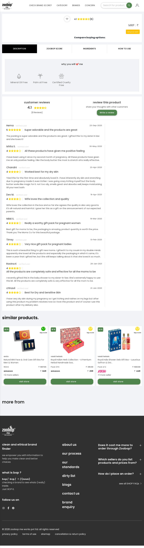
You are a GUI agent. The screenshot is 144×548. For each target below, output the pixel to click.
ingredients (89, 51)
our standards (70, 467)
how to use (124, 51)
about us (69, 447)
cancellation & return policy (70, 536)
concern (90, 7)
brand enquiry (68, 507)
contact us (70, 496)
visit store (24, 384)
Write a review (107, 115)
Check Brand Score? (40, 7)
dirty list (68, 478)
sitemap (45, 536)
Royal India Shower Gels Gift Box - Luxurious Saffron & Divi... (119, 363)
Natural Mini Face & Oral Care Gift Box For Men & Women (24, 363)
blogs (66, 487)
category (62, 7)
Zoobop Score (54, 51)
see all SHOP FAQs (130, 486)
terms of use (29, 536)
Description (19, 51)
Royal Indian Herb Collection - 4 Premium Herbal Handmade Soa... (71, 363)
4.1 (83, 21)
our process (71, 456)
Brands (76, 7)
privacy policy (10, 536)
